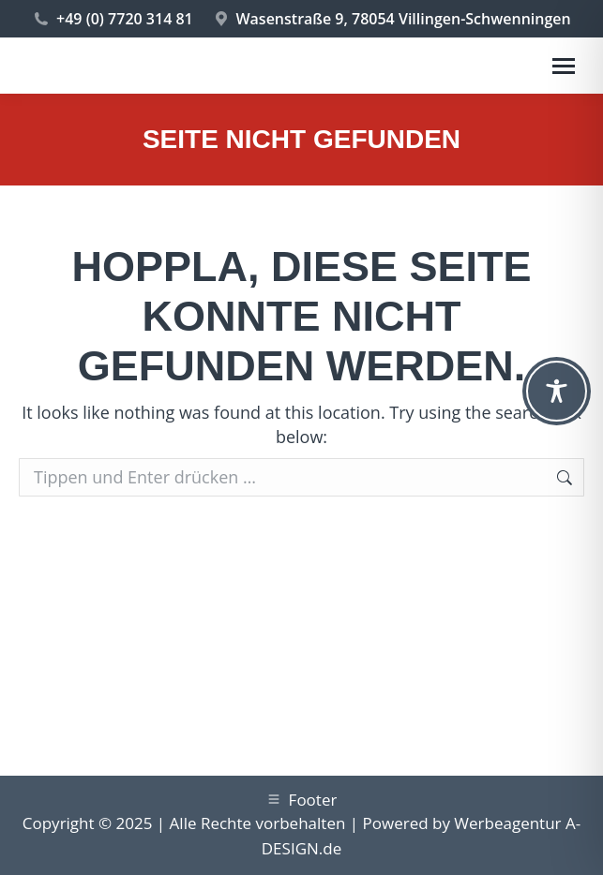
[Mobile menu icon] (563, 66)
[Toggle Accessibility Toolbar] (556, 391)
